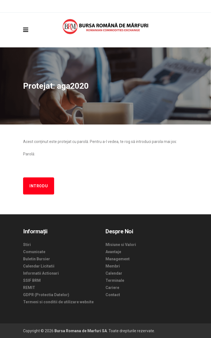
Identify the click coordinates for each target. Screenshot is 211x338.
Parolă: (105, 162)
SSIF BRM (32, 280)
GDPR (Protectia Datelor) (46, 295)
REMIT (29, 287)
